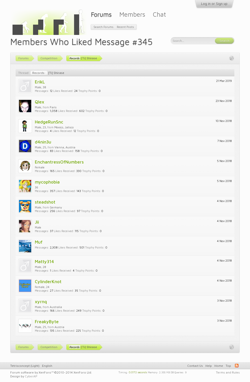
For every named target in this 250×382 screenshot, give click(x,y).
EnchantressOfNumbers (59, 162)
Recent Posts (125, 26)
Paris (53, 107)
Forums (101, 14)
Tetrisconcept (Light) (24, 366)
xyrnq (41, 301)
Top (228, 366)
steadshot (45, 202)
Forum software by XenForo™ (51, 372)
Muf (39, 242)
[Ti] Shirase (47, 73)
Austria (59, 327)
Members (132, 14)
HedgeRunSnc (49, 122)
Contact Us (195, 366)
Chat (159, 14)
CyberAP (31, 376)
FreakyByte (47, 321)
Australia (56, 307)
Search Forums (103, 26)
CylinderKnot (48, 281)
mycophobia (47, 182)
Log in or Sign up (214, 4)
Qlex (39, 101)
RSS (236, 365)
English (47, 366)
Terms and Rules (228, 372)
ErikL (40, 81)
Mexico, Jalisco (64, 127)
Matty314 (44, 261)
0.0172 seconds (138, 372)
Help (208, 366)
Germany (56, 207)
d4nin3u (43, 142)
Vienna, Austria (65, 147)
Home (218, 366)
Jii (37, 222)
